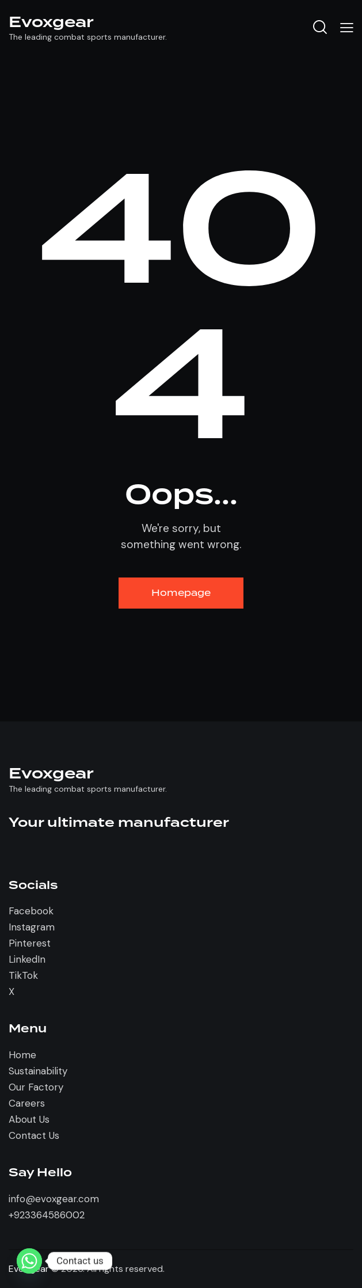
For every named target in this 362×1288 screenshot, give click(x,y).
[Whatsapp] (29, 1261)
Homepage (181, 593)
